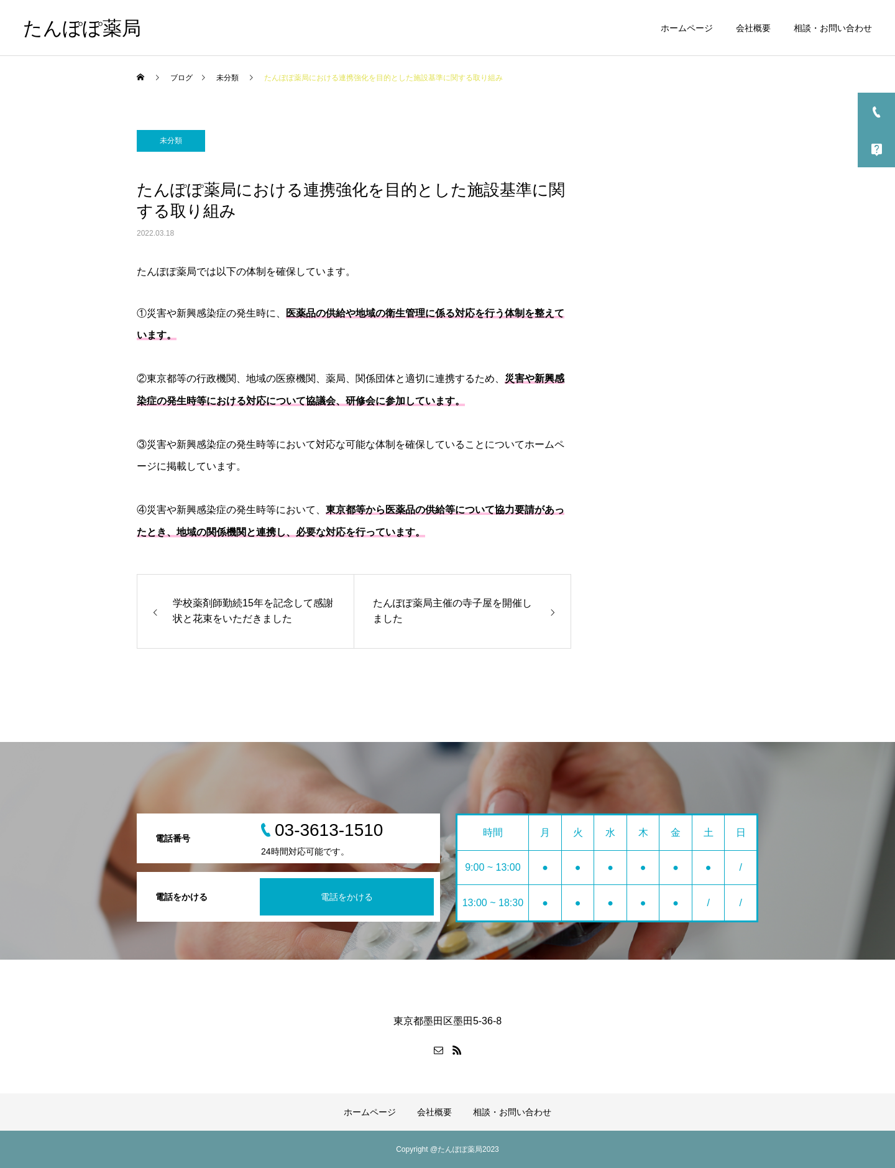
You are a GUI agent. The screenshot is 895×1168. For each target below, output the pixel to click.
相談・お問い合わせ (833, 28)
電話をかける (347, 897)
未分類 (171, 140)
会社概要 (753, 28)
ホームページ (687, 28)
